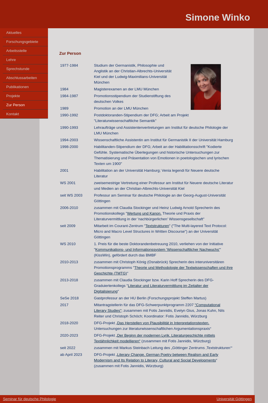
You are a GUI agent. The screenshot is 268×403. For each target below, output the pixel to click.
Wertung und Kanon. (144, 213)
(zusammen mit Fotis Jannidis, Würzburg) (175, 341)
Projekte (13, 96)
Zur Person (15, 105)
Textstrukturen (157, 226)
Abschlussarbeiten (21, 78)
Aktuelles (13, 33)
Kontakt (12, 114)
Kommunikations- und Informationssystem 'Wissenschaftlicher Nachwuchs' (157, 249)
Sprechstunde (17, 69)
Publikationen (17, 87)
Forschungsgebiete (22, 42)
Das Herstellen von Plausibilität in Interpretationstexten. (163, 323)
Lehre (11, 60)
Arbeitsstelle (16, 51)
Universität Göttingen (234, 399)
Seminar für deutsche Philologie (29, 399)
